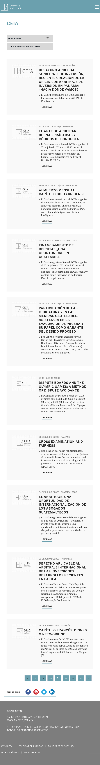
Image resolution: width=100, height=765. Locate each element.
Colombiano (67, 126)
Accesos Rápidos (10, 752)
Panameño (69, 65)
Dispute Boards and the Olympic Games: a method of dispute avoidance (63, 386)
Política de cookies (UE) (61, 746)
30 (50, 678)
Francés (65, 625)
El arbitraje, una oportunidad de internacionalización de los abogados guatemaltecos (62, 504)
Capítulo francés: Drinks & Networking (63, 632)
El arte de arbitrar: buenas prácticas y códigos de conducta (59, 135)
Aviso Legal (7, 746)
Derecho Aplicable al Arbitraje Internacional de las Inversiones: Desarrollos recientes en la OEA (62, 571)
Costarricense (68, 185)
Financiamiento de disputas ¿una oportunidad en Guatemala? (56, 251)
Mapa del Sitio (32, 752)
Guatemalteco (69, 240)
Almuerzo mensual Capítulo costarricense (62, 192)
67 (81, 678)
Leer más (47, 107)
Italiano (65, 437)
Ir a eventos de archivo (25, 46)
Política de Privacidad (31, 746)
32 (65, 678)
